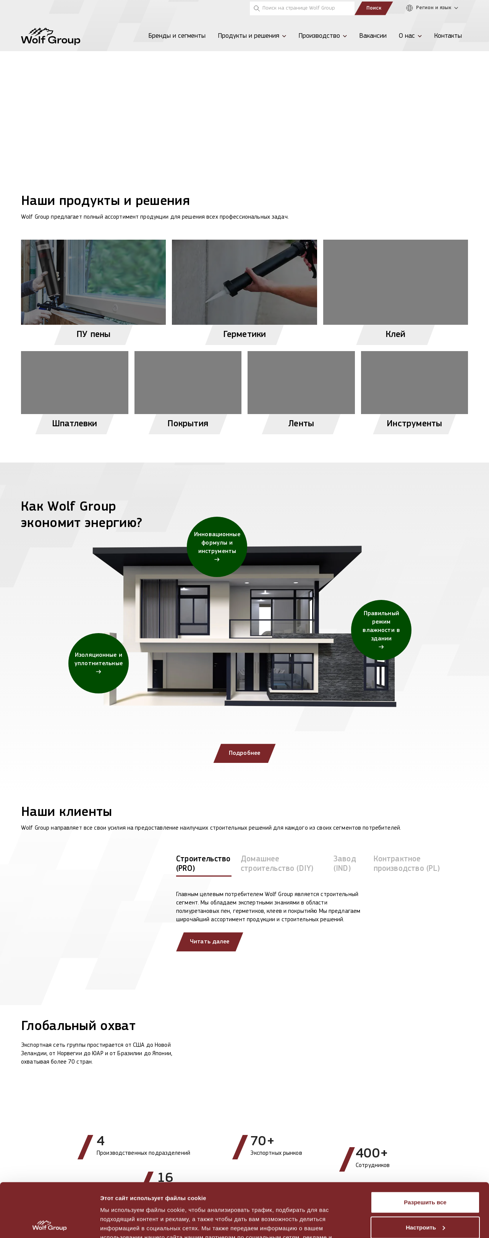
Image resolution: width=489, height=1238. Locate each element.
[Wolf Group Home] (50, 36)
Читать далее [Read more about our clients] (210, 942)
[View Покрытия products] (188, 389)
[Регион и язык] (434, 8)
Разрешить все (425, 1148)
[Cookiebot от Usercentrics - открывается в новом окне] (49, 1223)
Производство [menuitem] (319, 36)
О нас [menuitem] (407, 36)
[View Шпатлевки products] (74, 389)
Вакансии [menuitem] (373, 36)
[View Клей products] (395, 289)
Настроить (425, 1173)
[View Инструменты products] (414, 389)
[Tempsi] (55, 8)
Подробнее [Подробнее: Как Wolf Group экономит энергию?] (244, 753)
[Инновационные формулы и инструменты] (217, 547)
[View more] (244, 78)
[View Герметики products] (244, 289)
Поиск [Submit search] (373, 8)
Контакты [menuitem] (448, 36)
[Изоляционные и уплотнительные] (98, 663)
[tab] (204, 865)
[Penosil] (30, 8)
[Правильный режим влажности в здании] (381, 630)
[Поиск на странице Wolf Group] (302, 8)
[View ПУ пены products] (93, 289)
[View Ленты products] (301, 389)
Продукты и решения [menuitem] (248, 36)
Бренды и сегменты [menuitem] (177, 36)
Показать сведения (127, 1223)
